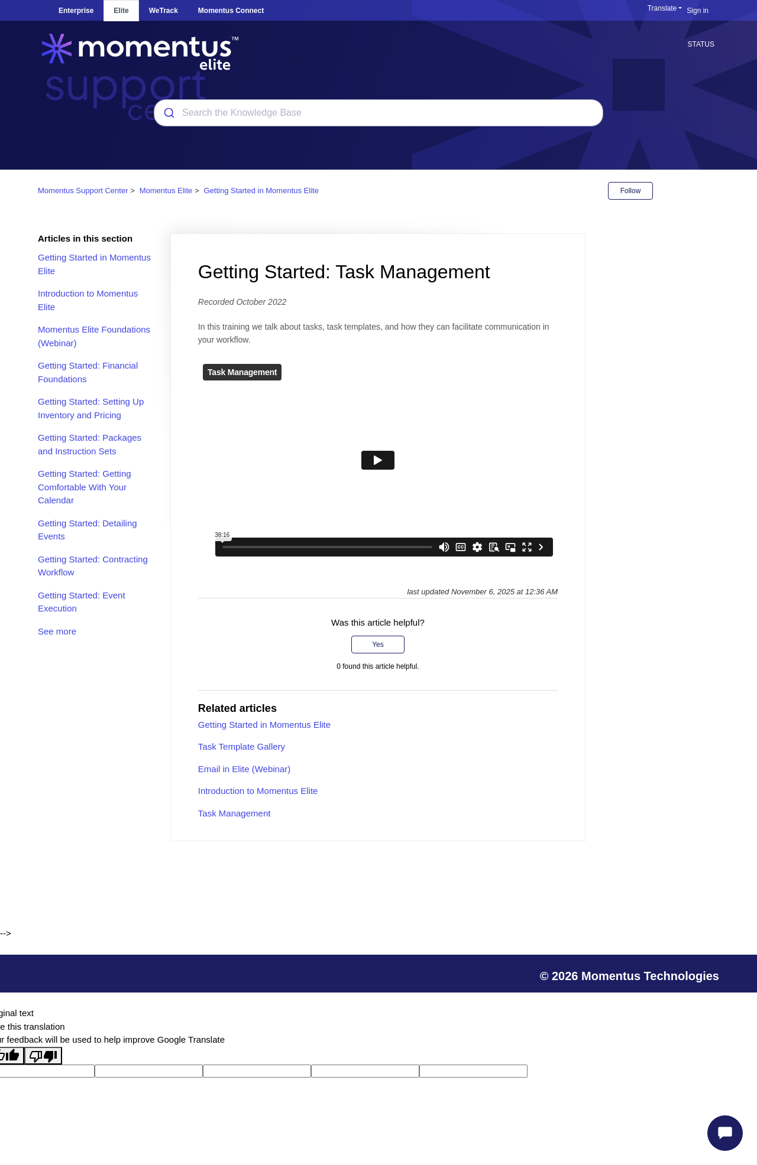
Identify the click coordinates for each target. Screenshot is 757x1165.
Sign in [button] (698, 10)
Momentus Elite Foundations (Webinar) (94, 336)
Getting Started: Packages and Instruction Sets (89, 444)
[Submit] (168, 113)
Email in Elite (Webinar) (244, 769)
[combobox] (378, 112)
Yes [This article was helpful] (378, 644)
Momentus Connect (231, 10)
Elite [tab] (121, 10)
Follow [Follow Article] (630, 191)
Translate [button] (662, 8)
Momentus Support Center (83, 190)
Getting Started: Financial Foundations (88, 372)
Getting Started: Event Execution (81, 602)
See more (57, 631)
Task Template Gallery (241, 746)
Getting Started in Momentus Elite (261, 190)
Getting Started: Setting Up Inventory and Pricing (91, 408)
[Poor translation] (43, 1056)
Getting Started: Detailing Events (87, 530)
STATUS (700, 44)
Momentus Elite (166, 190)
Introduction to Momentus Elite (88, 300)
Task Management (234, 813)
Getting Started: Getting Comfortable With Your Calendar (84, 486)
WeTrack (163, 10)
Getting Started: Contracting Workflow (93, 566)
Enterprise (76, 10)
